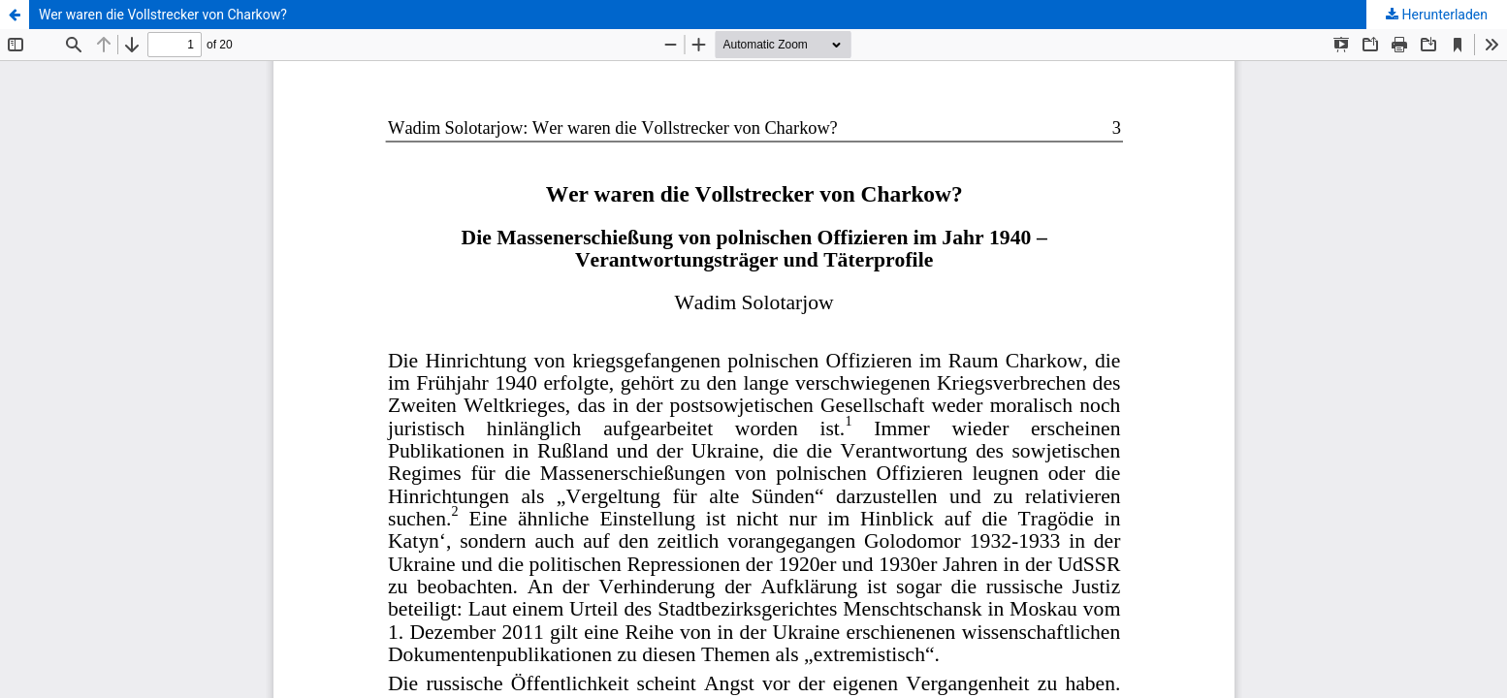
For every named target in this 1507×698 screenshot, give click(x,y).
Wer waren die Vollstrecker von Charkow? (163, 14)
